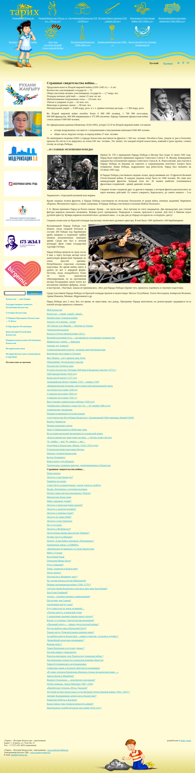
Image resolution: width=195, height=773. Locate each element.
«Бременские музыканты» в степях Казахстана (70, 548)
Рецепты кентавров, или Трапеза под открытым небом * (75, 656)
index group (186, 740)
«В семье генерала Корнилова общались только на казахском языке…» (82, 672)
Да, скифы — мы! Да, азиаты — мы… (66, 441)
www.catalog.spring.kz (40, 752)
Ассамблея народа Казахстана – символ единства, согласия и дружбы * (83, 636)
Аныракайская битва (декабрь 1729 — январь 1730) (73, 381)
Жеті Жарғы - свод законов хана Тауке (66, 358)
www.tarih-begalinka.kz (57, 750)
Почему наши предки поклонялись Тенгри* (69, 493)
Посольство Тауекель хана (60, 366)
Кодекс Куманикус (56, 457)
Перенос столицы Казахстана (61, 453)
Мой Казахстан (54, 309)
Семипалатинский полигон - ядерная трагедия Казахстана (76, 349)
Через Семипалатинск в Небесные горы (67, 429)
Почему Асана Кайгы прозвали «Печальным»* (70, 540)
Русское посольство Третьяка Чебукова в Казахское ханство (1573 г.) (81, 370)
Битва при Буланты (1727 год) (62, 377)
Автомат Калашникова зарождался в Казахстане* (72, 695)
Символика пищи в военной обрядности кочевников (73, 668)
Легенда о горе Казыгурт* (60, 477)
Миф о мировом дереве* (59, 501)
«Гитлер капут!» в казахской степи (64, 612)
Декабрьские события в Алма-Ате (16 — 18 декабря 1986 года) (78, 405)
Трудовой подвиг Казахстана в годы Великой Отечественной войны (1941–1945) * (88, 692)
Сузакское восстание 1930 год (62, 393)
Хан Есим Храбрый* (57, 592)
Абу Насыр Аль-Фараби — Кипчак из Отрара (70, 325)
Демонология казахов (58, 329)
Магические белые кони (59, 497)
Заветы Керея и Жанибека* (60, 676)
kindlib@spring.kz (19, 755)
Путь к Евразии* (55, 564)
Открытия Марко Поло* (59, 560)
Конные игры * (54, 644)
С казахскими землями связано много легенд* (70, 616)
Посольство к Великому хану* (62, 576)
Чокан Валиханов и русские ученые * (66, 648)
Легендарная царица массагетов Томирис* (68, 532)
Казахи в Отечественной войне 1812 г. (66, 333)
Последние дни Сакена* (59, 600)
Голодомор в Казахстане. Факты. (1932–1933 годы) (72, 445)
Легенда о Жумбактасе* (59, 529)
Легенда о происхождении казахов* (65, 505)
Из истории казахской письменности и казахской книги (75, 433)
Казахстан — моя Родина (18, 299)
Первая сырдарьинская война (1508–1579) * (69, 584)
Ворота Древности (56, 421)
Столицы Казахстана (16, 312)
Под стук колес (54, 525)
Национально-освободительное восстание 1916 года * (74, 707)
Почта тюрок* (54, 572)
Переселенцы (53, 473)
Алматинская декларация (59, 409)
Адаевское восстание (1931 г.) (62, 397)
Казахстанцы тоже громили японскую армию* (70, 703)
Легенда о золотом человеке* (61, 509)
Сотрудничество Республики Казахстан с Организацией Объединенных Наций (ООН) (90, 417)
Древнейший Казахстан (23, 18)
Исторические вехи (15, 348)
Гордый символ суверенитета (61, 652)
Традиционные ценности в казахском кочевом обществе (75, 660)
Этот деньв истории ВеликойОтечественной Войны (52, 45)
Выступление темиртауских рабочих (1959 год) (71, 401)
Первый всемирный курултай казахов (66, 413)
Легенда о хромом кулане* (60, 513)
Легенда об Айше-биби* (59, 517)
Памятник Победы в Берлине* (62, 699)
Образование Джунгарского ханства (65, 362)
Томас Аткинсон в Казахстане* (62, 568)
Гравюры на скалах (56, 481)
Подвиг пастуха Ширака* (60, 536)
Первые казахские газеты (59, 425)
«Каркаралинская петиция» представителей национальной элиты (80, 385)
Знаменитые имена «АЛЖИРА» (63, 544)
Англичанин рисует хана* (60, 604)
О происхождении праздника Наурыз (65, 449)
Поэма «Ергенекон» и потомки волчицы (67, 489)
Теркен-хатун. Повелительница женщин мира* (70, 632)
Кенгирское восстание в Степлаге (64, 353)
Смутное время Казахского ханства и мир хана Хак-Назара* (77, 588)
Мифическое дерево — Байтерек (63, 341)
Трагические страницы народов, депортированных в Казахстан (79, 465)
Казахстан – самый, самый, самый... (65, 313)
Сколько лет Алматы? (58, 345)
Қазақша (168, 63)
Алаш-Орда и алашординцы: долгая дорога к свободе (74, 485)
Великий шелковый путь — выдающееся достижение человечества (81, 337)
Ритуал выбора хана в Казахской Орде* (67, 628)
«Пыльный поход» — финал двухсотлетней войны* (73, 624)
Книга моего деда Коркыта (60, 461)
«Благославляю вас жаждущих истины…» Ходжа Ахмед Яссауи (79, 437)
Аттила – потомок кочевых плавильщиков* (68, 596)
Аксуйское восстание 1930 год (62, 389)
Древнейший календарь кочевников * (66, 640)
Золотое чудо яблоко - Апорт (61, 321)
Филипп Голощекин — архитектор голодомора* (71, 680)
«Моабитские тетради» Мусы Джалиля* (67, 688)
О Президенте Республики (19, 326)
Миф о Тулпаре (54, 552)
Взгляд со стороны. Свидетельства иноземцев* (70, 620)
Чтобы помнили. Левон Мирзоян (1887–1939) (70, 684)
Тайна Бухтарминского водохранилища (66, 664)
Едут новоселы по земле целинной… (65, 608)
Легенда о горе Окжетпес (59, 521)
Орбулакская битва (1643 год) (62, 373)
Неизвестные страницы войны (62, 317)
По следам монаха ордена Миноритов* (66, 580)
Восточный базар (55, 556)
